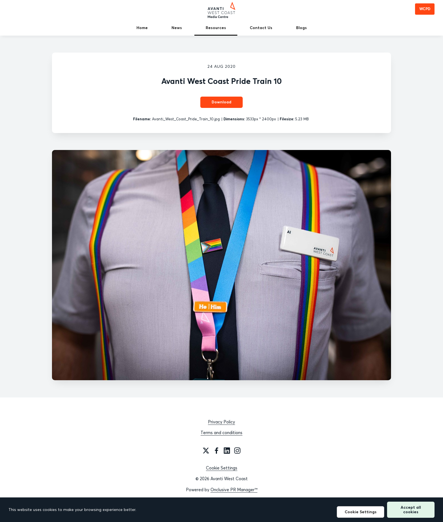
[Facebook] (216, 450)
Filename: (142, 119)
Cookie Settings (221, 468)
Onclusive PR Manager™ (233, 489)
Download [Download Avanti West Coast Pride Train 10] (221, 102)
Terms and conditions (221, 432)
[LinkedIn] (227, 450)
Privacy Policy (221, 422)
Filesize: (287, 119)
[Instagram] (237, 450)
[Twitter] (206, 450)
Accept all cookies (411, 509)
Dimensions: (234, 119)
